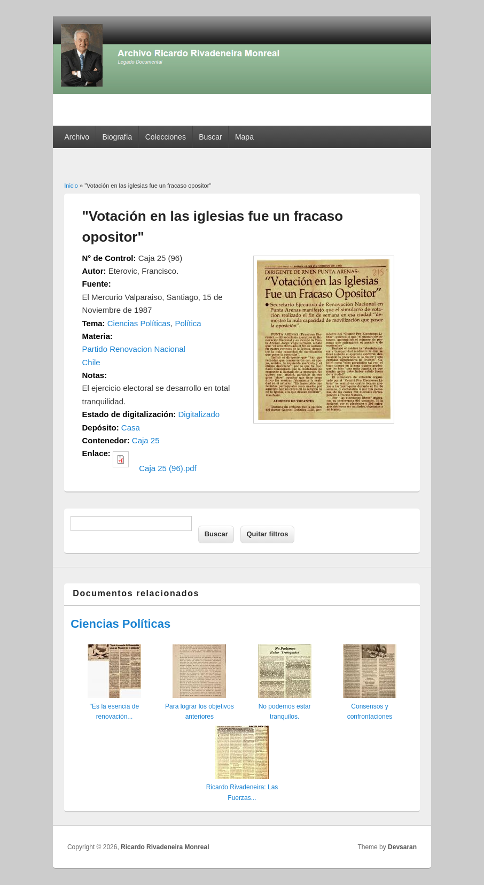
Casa (130, 427)
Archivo (76, 137)
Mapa (244, 137)
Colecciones (165, 137)
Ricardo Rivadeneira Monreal (165, 847)
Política (188, 323)
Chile (91, 362)
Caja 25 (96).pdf (168, 468)
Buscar (210, 137)
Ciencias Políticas (138, 323)
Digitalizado (199, 414)
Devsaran (402, 847)
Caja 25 (146, 440)
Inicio (71, 185)
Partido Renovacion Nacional (133, 348)
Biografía (117, 137)
